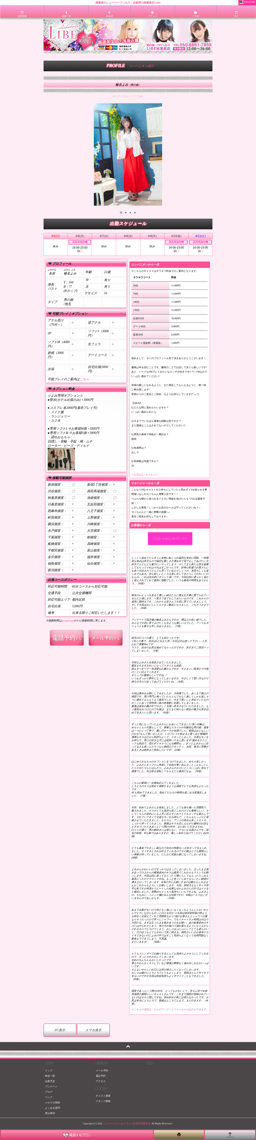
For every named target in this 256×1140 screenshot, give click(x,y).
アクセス (100, 1081)
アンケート (51, 1086)
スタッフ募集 (102, 1101)
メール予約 (101, 1070)
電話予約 (100, 1076)
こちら (84, 379)
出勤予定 (50, 1081)
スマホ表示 (93, 1030)
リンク (48, 1097)
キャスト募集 (102, 1095)
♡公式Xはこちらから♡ (144, 474)
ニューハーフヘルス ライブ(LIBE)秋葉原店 (126, 1123)
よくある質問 (52, 1108)
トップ (48, 1070)
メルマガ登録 (52, 1102)
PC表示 (60, 1030)
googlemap (68, 620)
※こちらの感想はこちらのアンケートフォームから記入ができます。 (170, 1009)
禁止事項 (50, 1113)
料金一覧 (50, 1076)
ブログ (48, 1092)
